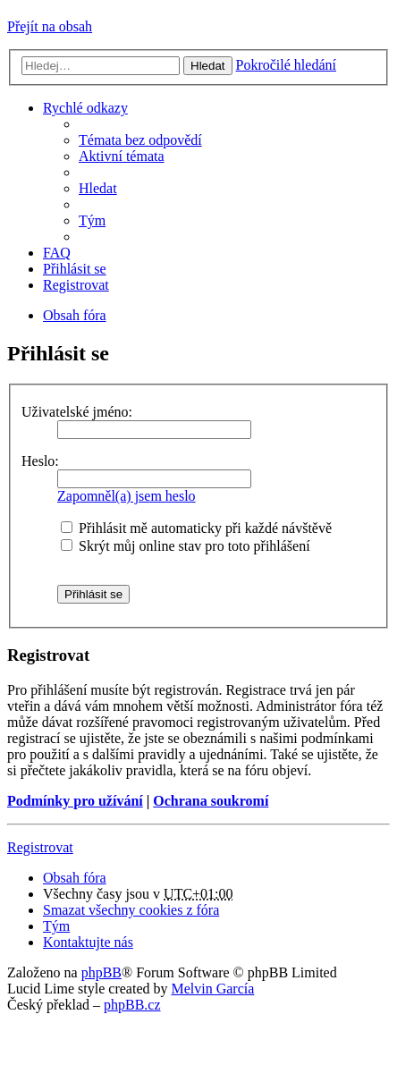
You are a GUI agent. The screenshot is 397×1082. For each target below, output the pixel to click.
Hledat (207, 65)
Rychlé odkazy (85, 107)
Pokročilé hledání (286, 64)
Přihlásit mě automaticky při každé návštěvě (196, 528)
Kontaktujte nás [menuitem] (88, 942)
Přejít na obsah (49, 26)
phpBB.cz (132, 1004)
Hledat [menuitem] (98, 188)
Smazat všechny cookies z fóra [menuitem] (131, 909)
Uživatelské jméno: (76, 411)
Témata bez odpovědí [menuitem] (140, 140)
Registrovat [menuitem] (76, 284)
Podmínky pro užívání (75, 800)
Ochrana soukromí (210, 800)
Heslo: (40, 461)
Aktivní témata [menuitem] (122, 156)
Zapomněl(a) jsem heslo (126, 495)
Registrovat (40, 847)
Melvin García (212, 988)
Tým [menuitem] (92, 220)
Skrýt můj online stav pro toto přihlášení (185, 546)
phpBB (101, 972)
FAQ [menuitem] (57, 252)
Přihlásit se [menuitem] (74, 268)
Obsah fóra (74, 877)
